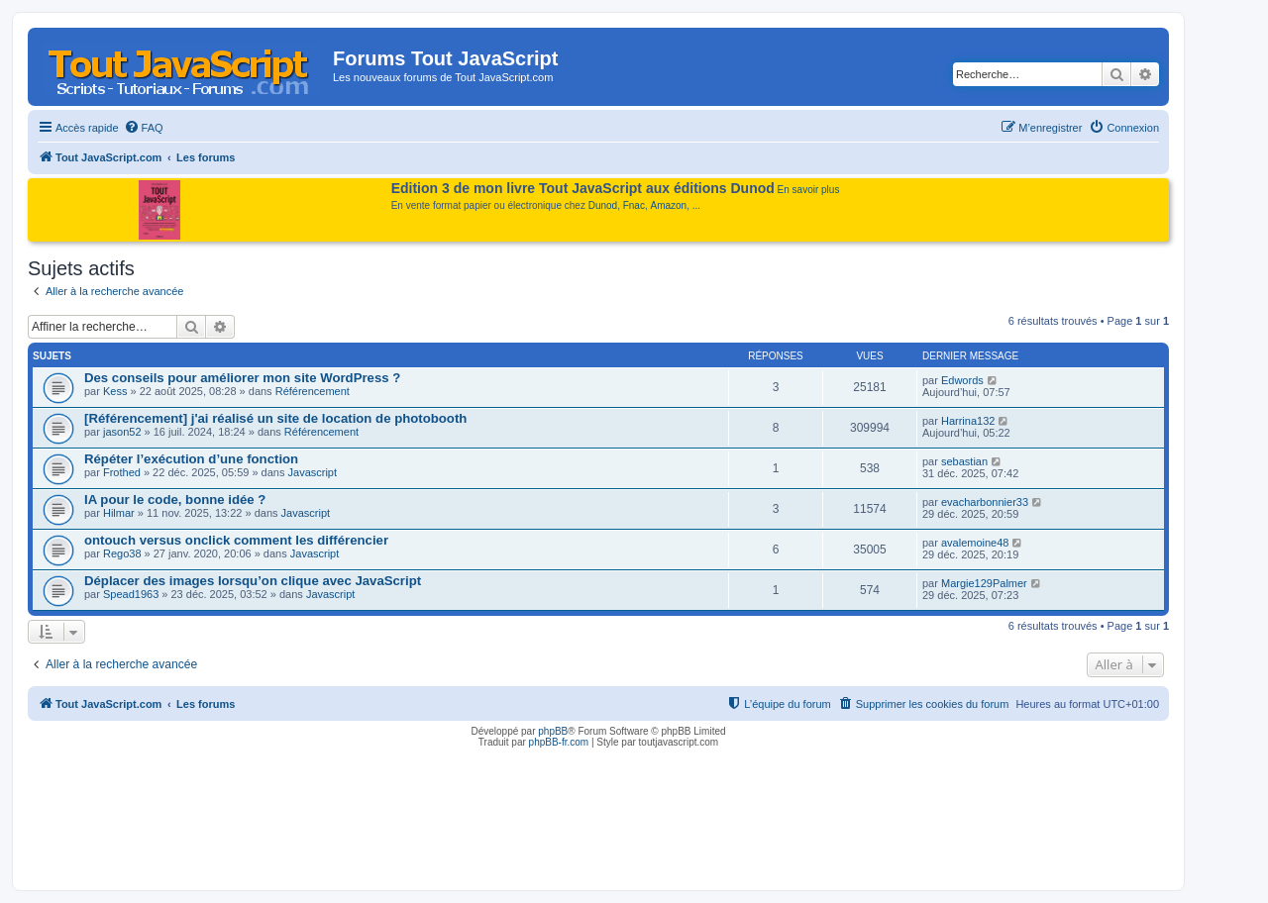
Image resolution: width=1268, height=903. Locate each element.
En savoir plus (809, 189)
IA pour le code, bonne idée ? (174, 499)
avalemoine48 (975, 543)
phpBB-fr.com (559, 742)
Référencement (312, 391)
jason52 (122, 432)
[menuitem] (143, 128)
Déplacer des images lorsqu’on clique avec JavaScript (252, 580)
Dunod (602, 205)
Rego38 (122, 553)
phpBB (553, 731)
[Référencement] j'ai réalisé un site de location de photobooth (275, 418)
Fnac (634, 205)
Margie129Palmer (984, 583)
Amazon (669, 205)
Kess (115, 391)
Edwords (962, 380)
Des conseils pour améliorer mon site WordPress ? (242, 377)
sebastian (964, 461)
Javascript (313, 472)
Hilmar (119, 513)
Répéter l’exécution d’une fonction (191, 459)
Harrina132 (968, 421)
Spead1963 (130, 594)
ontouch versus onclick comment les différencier (236, 540)
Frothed (122, 472)
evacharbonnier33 (984, 502)
